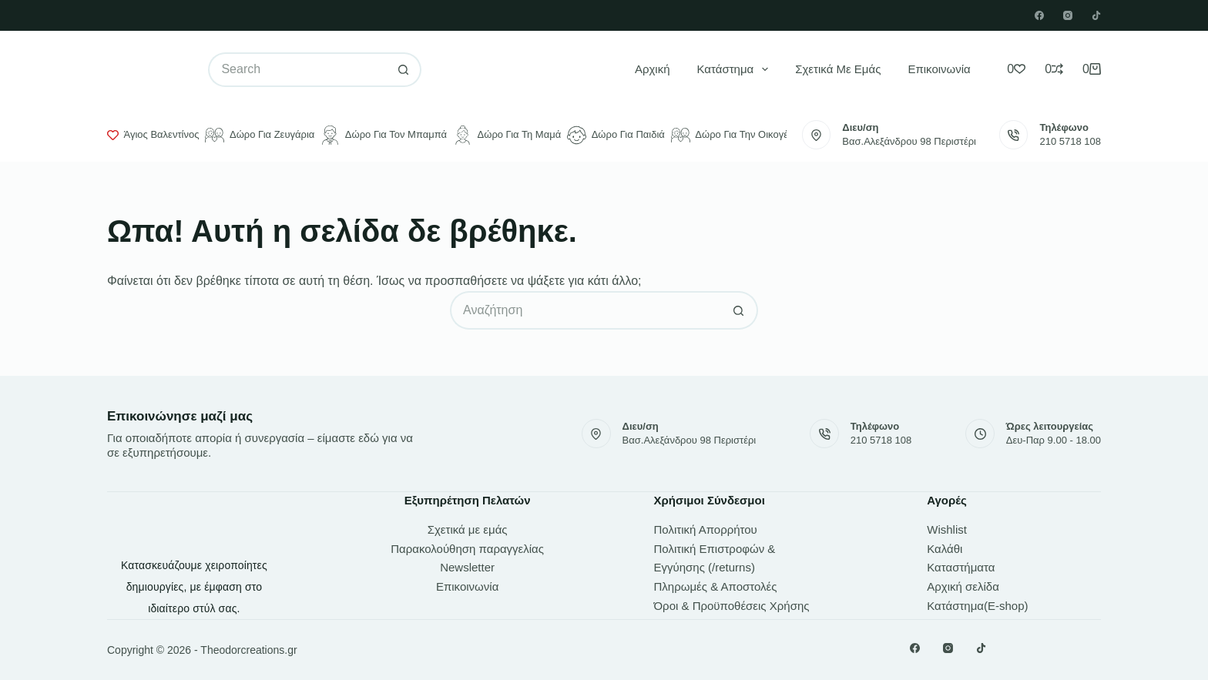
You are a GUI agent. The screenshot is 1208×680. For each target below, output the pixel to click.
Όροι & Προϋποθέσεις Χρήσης (732, 605)
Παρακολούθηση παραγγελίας (467, 548)
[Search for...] (297, 69)
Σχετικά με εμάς (838, 68)
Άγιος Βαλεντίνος (153, 135)
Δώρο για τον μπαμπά (383, 135)
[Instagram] (1067, 15)
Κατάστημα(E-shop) (977, 605)
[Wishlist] (1016, 69)
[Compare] (1054, 69)
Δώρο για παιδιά (616, 135)
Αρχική (652, 68)
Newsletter (467, 567)
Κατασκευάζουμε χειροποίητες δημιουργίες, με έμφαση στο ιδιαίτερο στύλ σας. (194, 587)
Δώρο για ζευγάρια (259, 135)
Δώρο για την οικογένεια (738, 135)
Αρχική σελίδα (963, 586)
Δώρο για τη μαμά (507, 135)
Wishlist (947, 529)
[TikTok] (1096, 15)
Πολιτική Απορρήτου (705, 529)
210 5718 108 (1070, 141)
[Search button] (404, 69)
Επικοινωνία (939, 68)
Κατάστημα (736, 69)
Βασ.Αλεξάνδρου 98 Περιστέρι (909, 141)
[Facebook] (1039, 15)
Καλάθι (944, 548)
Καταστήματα (961, 567)
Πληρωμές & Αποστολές (715, 586)
